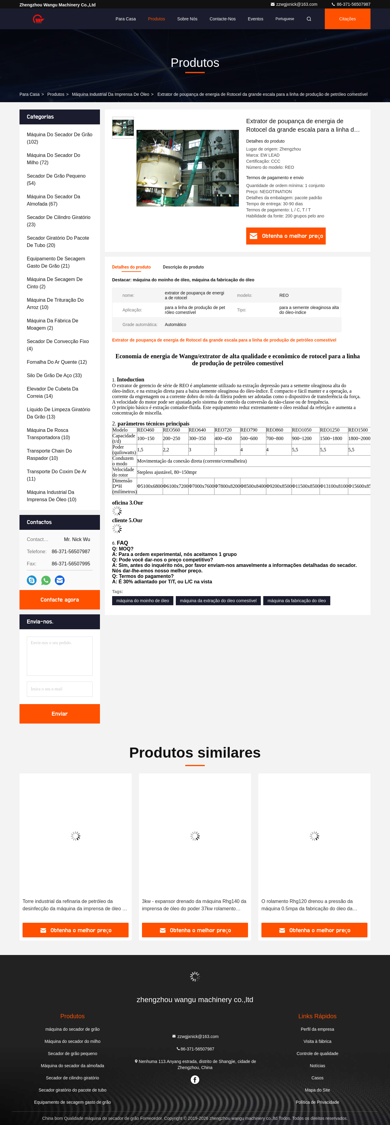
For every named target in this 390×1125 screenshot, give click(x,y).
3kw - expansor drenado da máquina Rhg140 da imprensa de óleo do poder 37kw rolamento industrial (194, 905)
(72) (53, 159)
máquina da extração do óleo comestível (218, 600)
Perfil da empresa (317, 1029)
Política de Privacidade (317, 1102)
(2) (55, 283)
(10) (55, 303)
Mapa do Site (317, 1090)
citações (347, 18)
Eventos (256, 18)
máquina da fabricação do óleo (297, 600)
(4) (58, 345)
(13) (58, 413)
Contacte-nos (223, 18)
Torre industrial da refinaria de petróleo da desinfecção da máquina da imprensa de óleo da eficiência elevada (75, 905)
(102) (59, 138)
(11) (57, 475)
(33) (54, 375)
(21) (56, 262)
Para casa (126, 18)
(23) (58, 221)
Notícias (317, 1065)
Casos (317, 1077)
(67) (53, 200)
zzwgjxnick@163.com (294, 4)
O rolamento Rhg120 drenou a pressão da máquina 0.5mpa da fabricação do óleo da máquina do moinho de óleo (307, 905)
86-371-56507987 (350, 4)
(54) (56, 179)
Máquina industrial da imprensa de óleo (110, 94)
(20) (58, 241)
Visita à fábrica (317, 1041)
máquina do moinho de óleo (142, 600)
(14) (52, 392)
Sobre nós (187, 18)
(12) (57, 362)
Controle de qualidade (318, 1053)
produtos (55, 94)
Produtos (156, 18)
